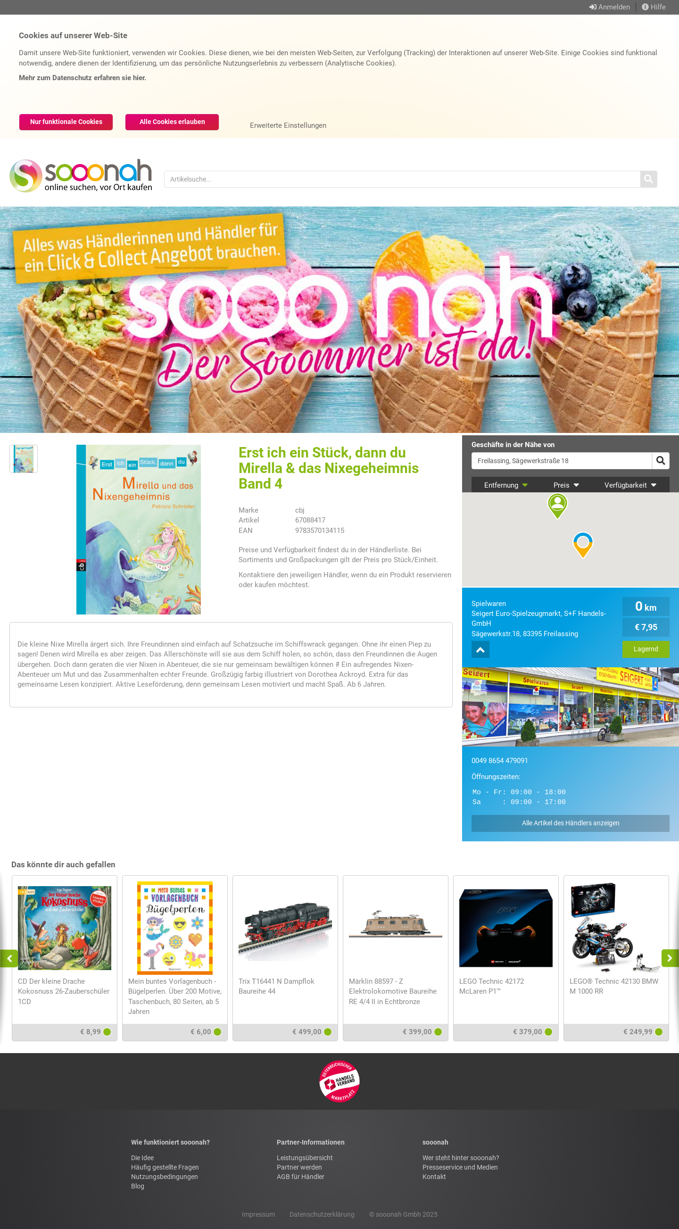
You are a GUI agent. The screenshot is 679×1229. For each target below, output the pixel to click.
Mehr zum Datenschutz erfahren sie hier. (82, 78)
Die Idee (142, 1158)
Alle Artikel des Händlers (571, 823)
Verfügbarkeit (630, 485)
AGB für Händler (300, 1176)
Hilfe (654, 7)
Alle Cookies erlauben (172, 121)
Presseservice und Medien (460, 1167)
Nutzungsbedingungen (164, 1176)
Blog (137, 1186)
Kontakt (434, 1176)
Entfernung (506, 485)
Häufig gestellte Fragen (165, 1167)
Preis (567, 485)
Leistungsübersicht (305, 1158)
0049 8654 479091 (500, 760)
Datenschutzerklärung (322, 1214)
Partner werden (299, 1167)
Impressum (258, 1214)
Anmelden (614, 7)
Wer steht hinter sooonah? (460, 1158)
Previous (13, 958)
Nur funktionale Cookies (66, 121)
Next (667, 958)
